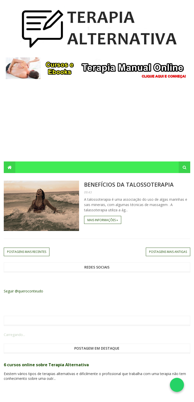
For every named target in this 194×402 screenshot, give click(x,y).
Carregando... (14, 334)
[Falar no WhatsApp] (177, 385)
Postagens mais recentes (26, 252)
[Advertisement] (97, 123)
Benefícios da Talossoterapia (129, 184)
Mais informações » (102, 220)
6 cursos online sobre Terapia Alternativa (46, 364)
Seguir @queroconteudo (23, 291)
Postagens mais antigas (168, 252)
